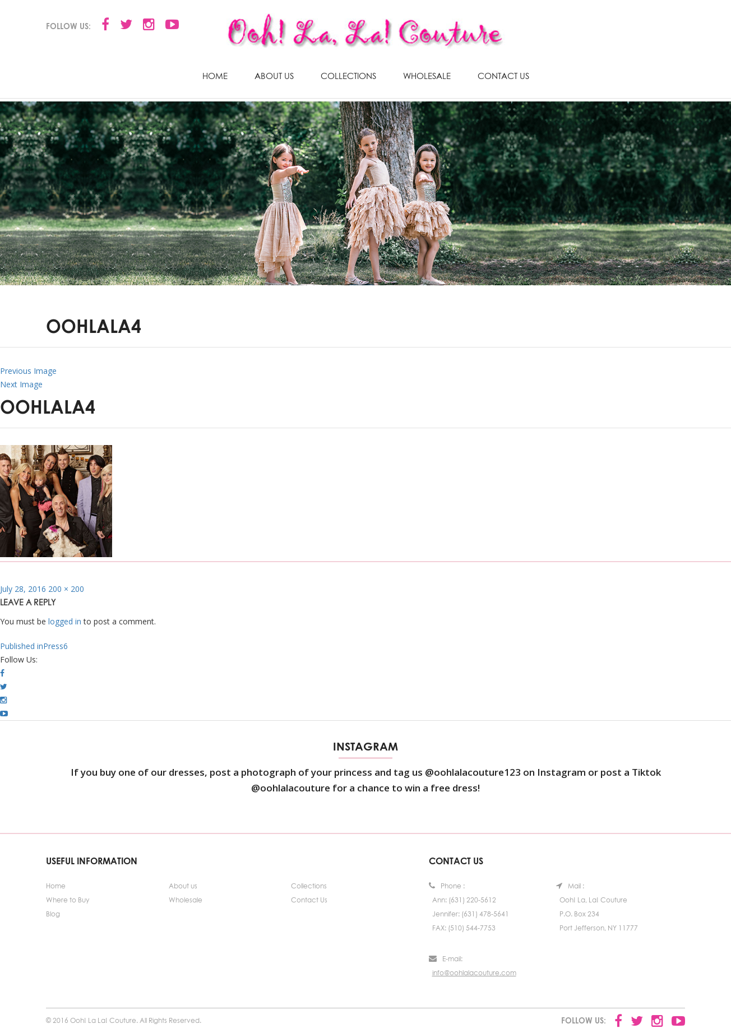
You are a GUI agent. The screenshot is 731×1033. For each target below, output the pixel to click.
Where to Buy (67, 900)
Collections (348, 76)
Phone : (447, 886)
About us (274, 76)
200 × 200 (66, 588)
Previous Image (28, 370)
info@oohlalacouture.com (474, 973)
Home (215, 76)
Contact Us (503, 76)
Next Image (21, 384)
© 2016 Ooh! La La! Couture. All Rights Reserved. (123, 1020)
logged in (64, 621)
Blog (53, 914)
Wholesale (427, 76)
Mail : (570, 886)
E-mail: (445, 959)
